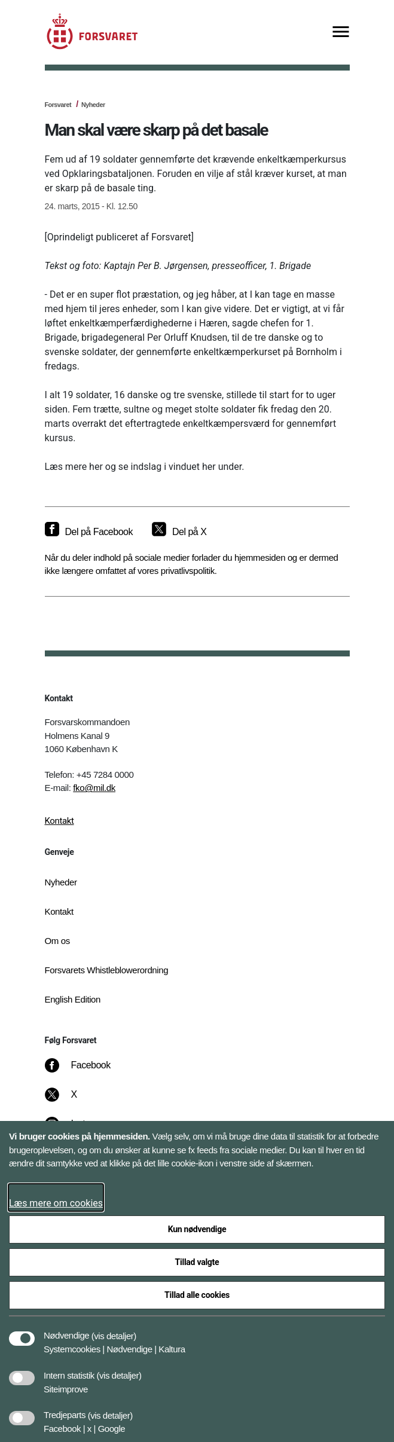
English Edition (73, 999)
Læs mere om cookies (56, 1203)
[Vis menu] (341, 33)
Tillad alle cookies (197, 1295)
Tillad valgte (197, 1262)
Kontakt (59, 820)
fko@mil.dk (94, 788)
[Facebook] (85, 1071)
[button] (113, 1329)
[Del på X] (179, 532)
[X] (74, 1100)
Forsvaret (58, 104)
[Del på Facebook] (89, 532)
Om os (57, 941)
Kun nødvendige (197, 1229)
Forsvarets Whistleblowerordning (107, 970)
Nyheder (93, 104)
